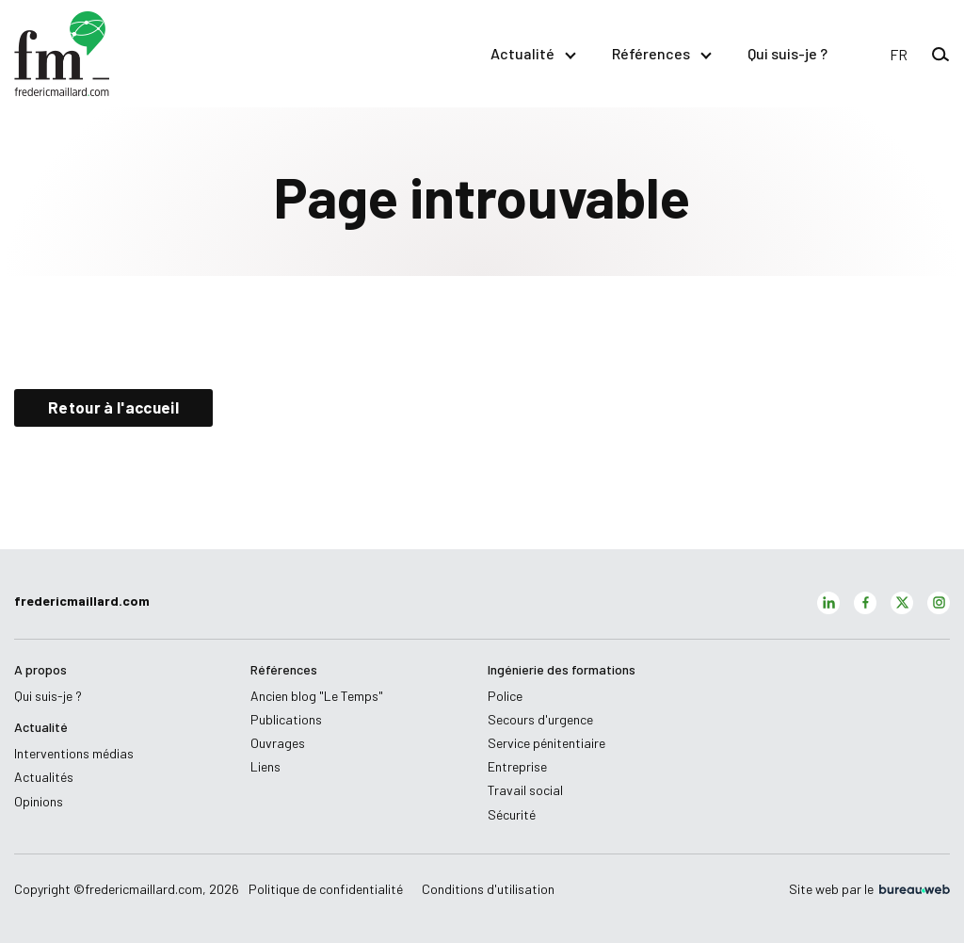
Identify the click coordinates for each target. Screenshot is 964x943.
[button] (898, 54)
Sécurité (512, 814)
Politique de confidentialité (326, 889)
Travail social (525, 790)
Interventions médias (74, 753)
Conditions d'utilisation (488, 889)
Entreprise (517, 766)
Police (505, 696)
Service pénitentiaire (546, 743)
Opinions (38, 801)
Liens (265, 766)
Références (661, 53)
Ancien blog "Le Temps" (316, 696)
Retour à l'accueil (113, 407)
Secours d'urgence (540, 719)
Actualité (532, 53)
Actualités (43, 777)
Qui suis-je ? (787, 53)
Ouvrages (277, 743)
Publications (286, 719)
